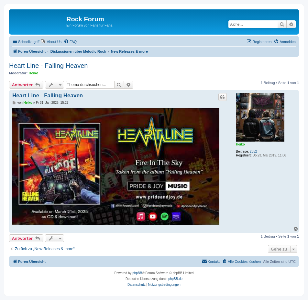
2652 (253, 151)
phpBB (137, 273)
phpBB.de (175, 279)
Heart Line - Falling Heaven (48, 65)
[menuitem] (51, 42)
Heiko (33, 73)
